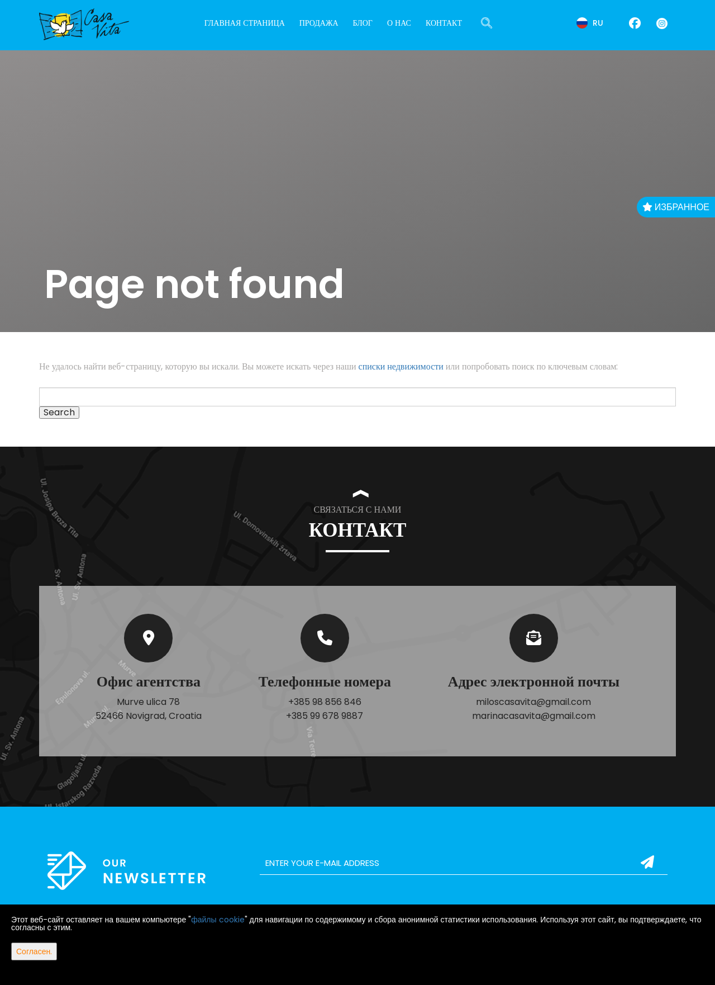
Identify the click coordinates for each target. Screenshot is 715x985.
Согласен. (34, 951)
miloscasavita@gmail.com (533, 701)
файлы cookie (217, 919)
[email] (464, 863)
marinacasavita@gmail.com (533, 715)
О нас (399, 23)
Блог (363, 23)
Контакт (444, 23)
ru (589, 23)
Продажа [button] (319, 23)
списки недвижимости (401, 366)
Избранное (675, 207)
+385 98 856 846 (324, 701)
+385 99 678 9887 (324, 715)
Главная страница (244, 23)
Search (59, 412)
